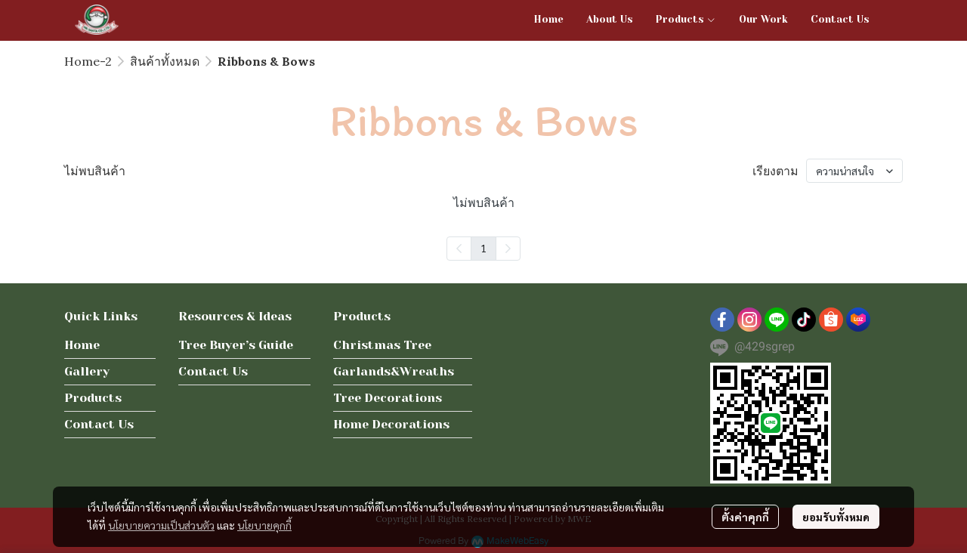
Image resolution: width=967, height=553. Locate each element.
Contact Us (99, 424)
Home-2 (88, 61)
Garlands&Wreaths (393, 371)
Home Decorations (391, 424)
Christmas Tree (382, 345)
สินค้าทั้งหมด (164, 61)
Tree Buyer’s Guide (235, 345)
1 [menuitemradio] (483, 248)
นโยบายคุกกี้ (264, 525)
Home (82, 345)
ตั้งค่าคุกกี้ (745, 517)
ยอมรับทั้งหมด (836, 517)
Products (93, 398)
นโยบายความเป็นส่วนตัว (161, 525)
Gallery (87, 371)
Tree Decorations (387, 398)
